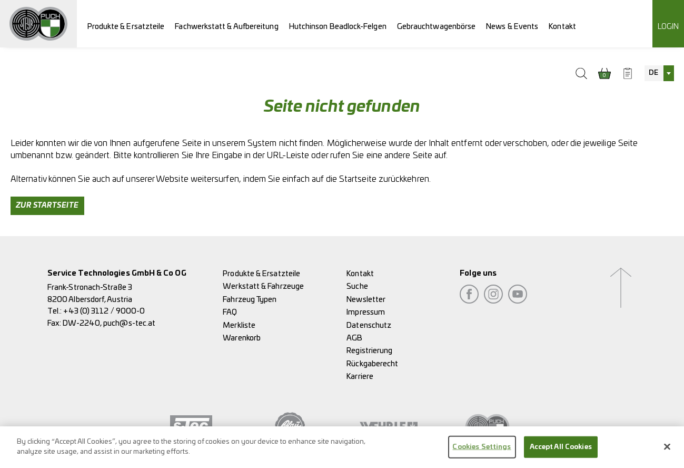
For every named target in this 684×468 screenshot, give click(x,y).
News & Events (512, 27)
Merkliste (239, 325)
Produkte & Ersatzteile (126, 27)
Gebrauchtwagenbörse (436, 27)
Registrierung (369, 351)
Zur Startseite (47, 205)
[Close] (667, 450)
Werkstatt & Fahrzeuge (263, 286)
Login (668, 27)
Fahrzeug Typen (249, 300)
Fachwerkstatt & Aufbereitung (226, 27)
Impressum (365, 312)
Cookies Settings (481, 450)
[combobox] (659, 73)
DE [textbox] (653, 73)
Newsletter (365, 300)
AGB (354, 338)
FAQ (230, 312)
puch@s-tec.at (129, 323)
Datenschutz (368, 325)
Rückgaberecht (372, 364)
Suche (357, 286)
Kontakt (562, 27)
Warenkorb (242, 338)
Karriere (359, 377)
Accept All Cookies (561, 450)
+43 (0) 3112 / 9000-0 (104, 311)
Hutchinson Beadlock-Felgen (337, 27)
